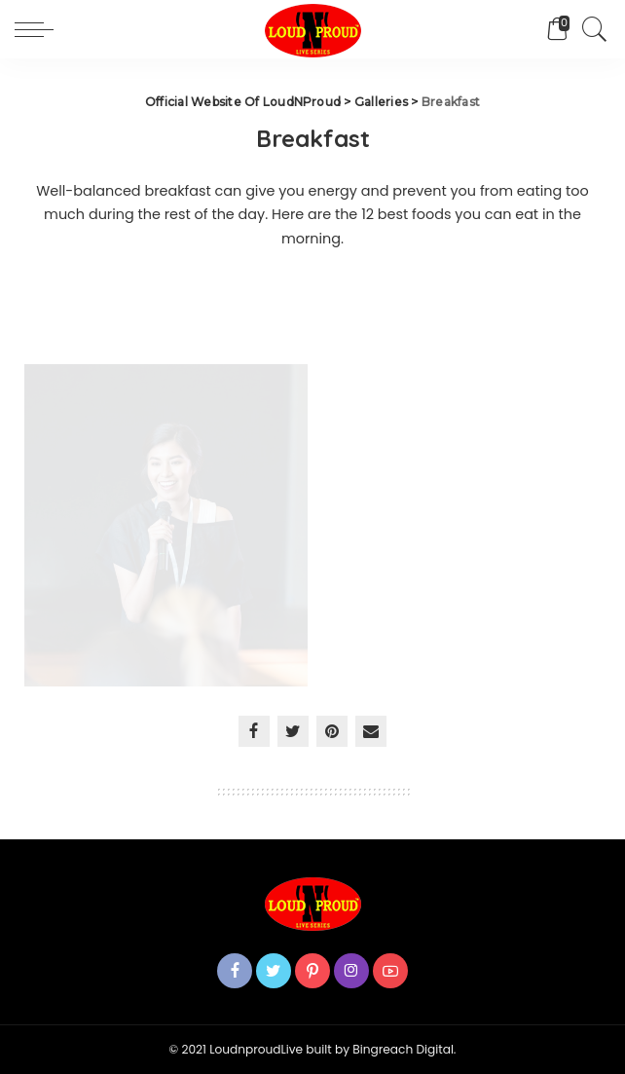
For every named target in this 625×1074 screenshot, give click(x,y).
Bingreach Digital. (404, 1049)
